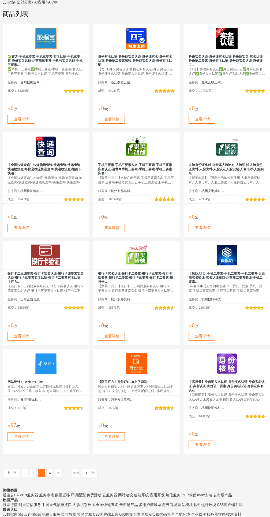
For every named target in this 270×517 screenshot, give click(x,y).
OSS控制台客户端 (133, 514)
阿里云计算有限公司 (122, 399)
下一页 (90, 473)
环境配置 (78, 495)
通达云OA (11, 495)
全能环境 (182, 514)
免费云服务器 (53, 514)
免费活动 (94, 495)
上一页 (12, 473)
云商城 (171, 505)
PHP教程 (188, 495)
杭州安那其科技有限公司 (122, 191)
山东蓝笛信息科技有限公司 (31, 299)
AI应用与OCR (45, 2)
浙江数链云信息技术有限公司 (122, 82)
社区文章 (84, 514)
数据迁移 (62, 495)
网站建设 (125, 495)
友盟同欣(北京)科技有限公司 (31, 399)
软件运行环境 (205, 505)
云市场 (8, 2)
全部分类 (24, 2)
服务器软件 (216, 514)
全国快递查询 (107, 505)
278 (76, 473)
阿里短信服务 (29, 505)
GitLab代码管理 (161, 514)
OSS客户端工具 (229, 505)
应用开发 (157, 495)
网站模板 (185, 505)
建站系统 (141, 495)
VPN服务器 (29, 495)
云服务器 (109, 495)
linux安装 (204, 495)
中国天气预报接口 (57, 505)
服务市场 (46, 495)
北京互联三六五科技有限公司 (212, 82)
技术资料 (233, 514)
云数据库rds (13, 514)
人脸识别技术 (84, 505)
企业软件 (198, 514)
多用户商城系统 (152, 505)
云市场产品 (222, 495)
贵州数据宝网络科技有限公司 (31, 82)
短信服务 (173, 495)
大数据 (70, 514)
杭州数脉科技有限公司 (212, 299)
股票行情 (10, 505)
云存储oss (32, 514)
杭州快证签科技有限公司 (31, 191)
